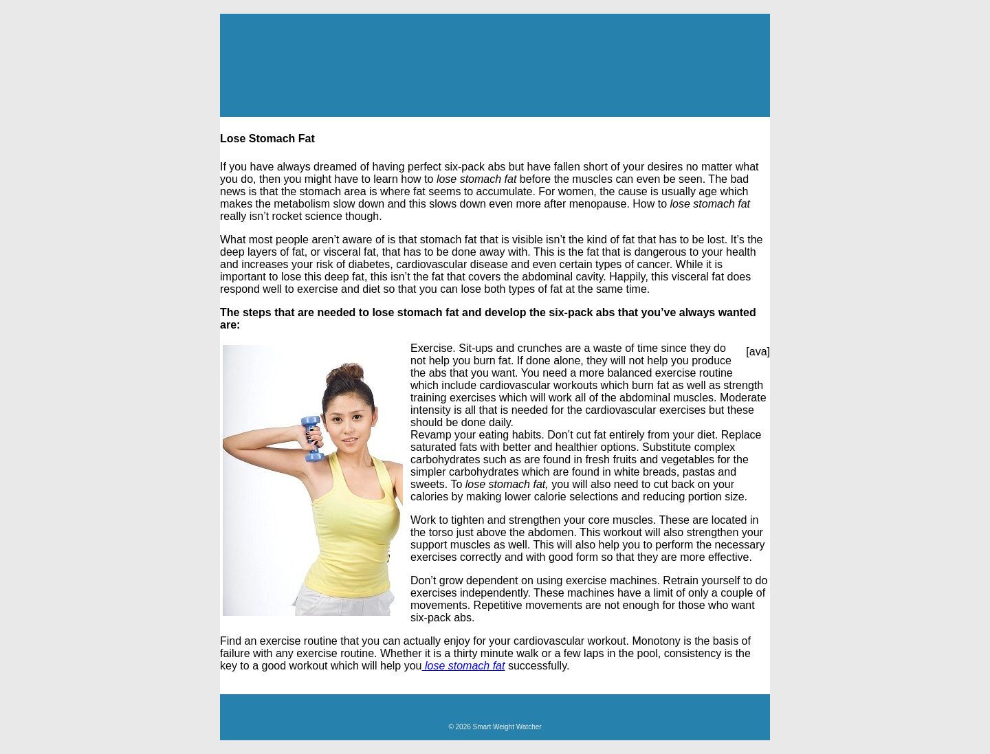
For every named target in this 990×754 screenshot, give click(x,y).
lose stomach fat (463, 666)
